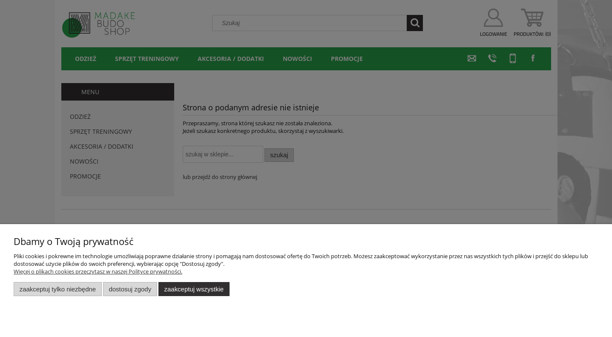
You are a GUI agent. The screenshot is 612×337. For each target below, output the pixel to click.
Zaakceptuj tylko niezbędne (58, 289)
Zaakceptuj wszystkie (194, 289)
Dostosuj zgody (130, 289)
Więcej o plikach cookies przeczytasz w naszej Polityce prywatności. (98, 271)
